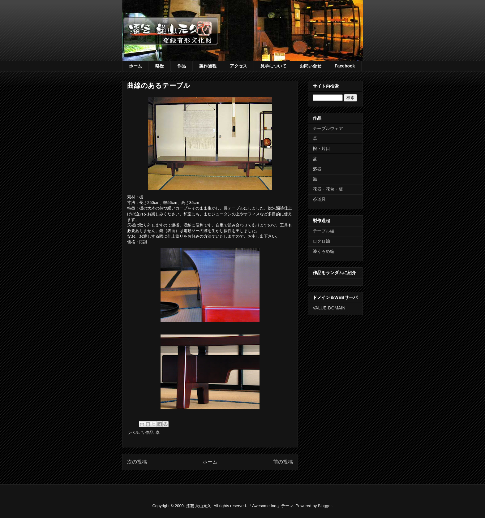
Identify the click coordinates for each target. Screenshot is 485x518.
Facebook (345, 65)
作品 (181, 65)
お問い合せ (310, 65)
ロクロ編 (321, 241)
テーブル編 (323, 230)
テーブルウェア (328, 128)
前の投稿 (283, 461)
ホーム (135, 65)
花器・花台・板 (328, 189)
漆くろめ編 (323, 251)
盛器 (317, 168)
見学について (273, 65)
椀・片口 (321, 148)
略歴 (159, 65)
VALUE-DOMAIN (329, 307)
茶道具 (319, 199)
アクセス (238, 65)
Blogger (325, 505)
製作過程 (208, 65)
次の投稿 (137, 461)
